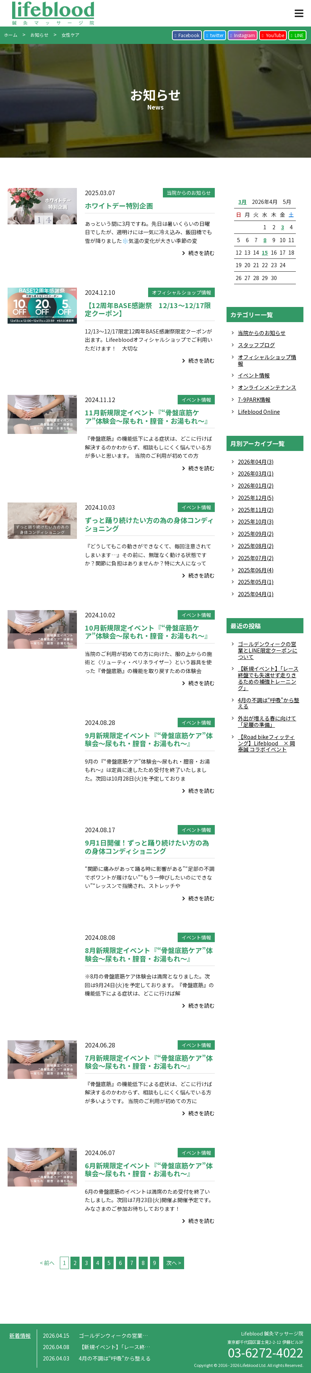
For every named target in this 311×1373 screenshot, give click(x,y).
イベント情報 (196, 399)
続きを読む (198, 253)
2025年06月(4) (255, 570)
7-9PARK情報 (254, 399)
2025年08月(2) (255, 546)
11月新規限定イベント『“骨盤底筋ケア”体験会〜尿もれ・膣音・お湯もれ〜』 (148, 416)
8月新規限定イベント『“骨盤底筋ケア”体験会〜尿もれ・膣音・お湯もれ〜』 (149, 954)
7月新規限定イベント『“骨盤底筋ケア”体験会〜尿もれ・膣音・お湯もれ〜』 (149, 1062)
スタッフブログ (256, 345)
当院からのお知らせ (189, 192)
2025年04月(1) (255, 594)
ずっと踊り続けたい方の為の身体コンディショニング (149, 524)
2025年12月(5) (255, 497)
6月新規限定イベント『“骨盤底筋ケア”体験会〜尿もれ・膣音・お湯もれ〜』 (149, 1169)
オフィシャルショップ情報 (181, 292)
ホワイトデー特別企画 (119, 205)
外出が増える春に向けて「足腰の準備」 (267, 721)
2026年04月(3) (255, 461)
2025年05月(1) (255, 582)
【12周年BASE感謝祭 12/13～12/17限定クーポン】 (148, 309)
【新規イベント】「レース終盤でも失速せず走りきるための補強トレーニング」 (268, 678)
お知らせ (39, 34)
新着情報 (20, 1335)
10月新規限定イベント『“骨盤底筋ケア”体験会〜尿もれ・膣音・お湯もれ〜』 (148, 632)
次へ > (173, 1263)
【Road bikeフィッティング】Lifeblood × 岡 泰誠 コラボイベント (266, 743)
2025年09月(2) (255, 533)
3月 (242, 201)
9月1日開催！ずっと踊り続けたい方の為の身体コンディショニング (147, 847)
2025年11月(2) (255, 510)
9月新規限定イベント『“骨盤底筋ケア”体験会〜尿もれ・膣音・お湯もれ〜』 (149, 739)
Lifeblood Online (259, 411)
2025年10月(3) (255, 521)
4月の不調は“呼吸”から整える (268, 703)
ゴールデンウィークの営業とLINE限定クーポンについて (267, 650)
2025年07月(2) (255, 558)
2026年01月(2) (255, 485)
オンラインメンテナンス (267, 387)
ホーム (10, 34)
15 (265, 252)
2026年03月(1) (255, 473)
